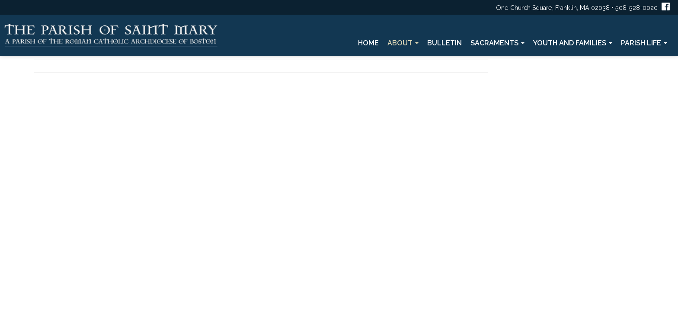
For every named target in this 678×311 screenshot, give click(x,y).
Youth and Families (572, 43)
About (403, 43)
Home (368, 43)
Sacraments (497, 43)
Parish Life (644, 43)
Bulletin (444, 43)
